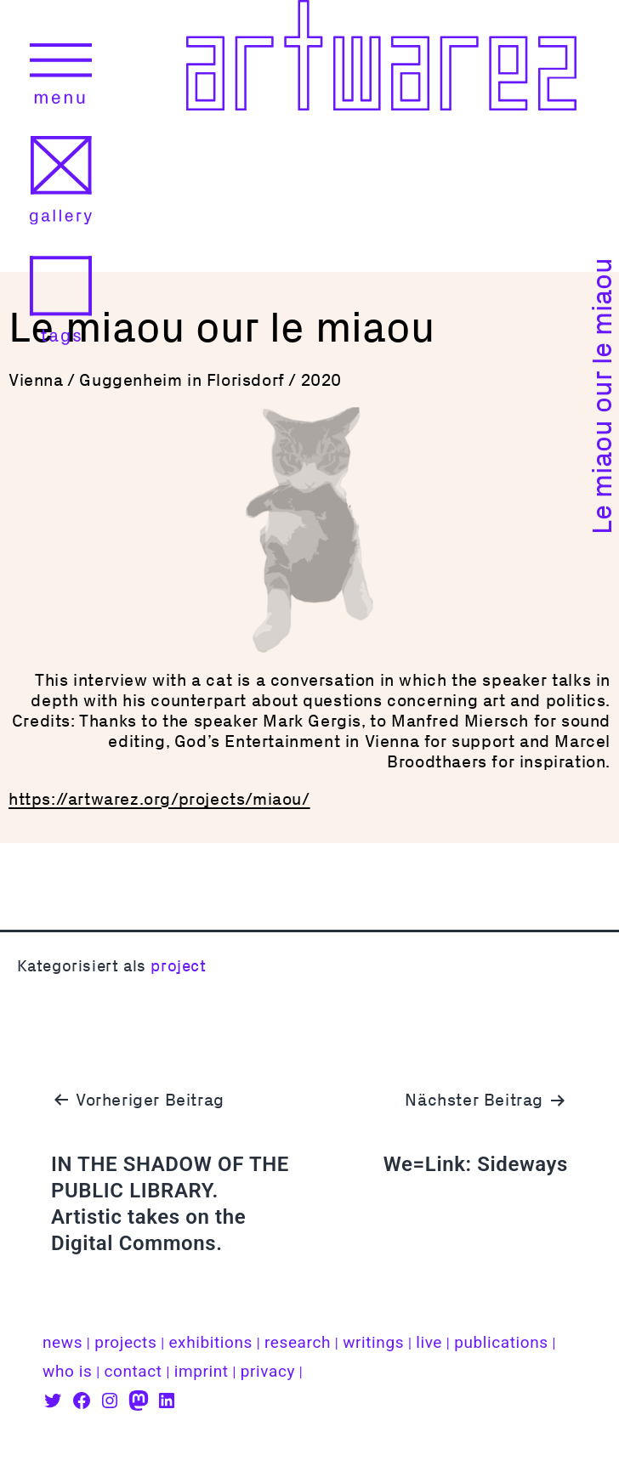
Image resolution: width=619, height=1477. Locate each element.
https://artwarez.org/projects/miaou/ (159, 799)
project (178, 966)
